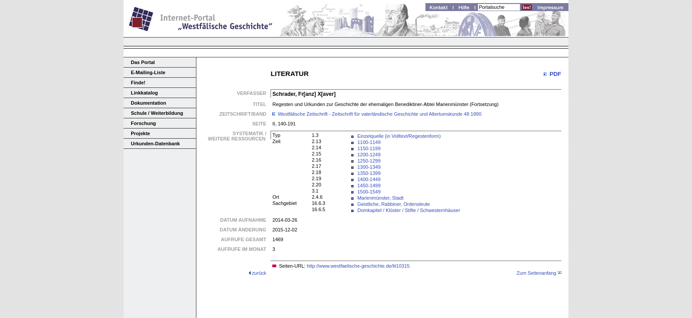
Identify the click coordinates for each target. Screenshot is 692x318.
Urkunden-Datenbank (155, 143)
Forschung (143, 123)
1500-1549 (369, 191)
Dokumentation (148, 103)
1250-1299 (369, 160)
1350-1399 (369, 173)
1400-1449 (369, 179)
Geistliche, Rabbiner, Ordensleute (393, 204)
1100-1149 (369, 142)
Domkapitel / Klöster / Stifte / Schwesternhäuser (408, 210)
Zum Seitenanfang (537, 273)
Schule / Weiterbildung (157, 113)
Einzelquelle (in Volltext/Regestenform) (399, 136)
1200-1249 (369, 154)
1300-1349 (369, 167)
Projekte (140, 133)
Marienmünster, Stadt (380, 198)
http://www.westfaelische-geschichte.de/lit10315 (358, 266)
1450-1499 (369, 185)
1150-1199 (369, 148)
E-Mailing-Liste (148, 72)
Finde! (138, 82)
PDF (555, 74)
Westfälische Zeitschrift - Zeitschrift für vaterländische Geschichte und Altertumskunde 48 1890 (379, 114)
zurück (259, 273)
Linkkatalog (144, 92)
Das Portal (143, 62)
